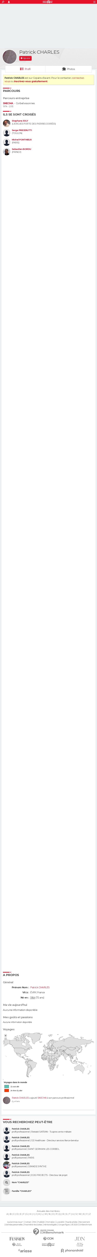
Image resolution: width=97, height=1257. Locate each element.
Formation (50, 1222)
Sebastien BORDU (21, 149)
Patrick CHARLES (20, 1098)
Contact (28, 1222)
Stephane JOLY (20, 121)
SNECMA (8, 103)
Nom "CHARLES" (20, 1182)
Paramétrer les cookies (33, 1225)
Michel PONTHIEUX (22, 140)
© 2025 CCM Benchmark (82, 1225)
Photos (71, 69)
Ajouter (26, 58)
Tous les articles (71, 1222)
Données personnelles (14, 1225)
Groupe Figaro (64, 1225)
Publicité (41, 1222)
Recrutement (84, 1222)
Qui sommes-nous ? (15, 1222)
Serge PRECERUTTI (22, 130)
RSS (34, 1222)
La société (60, 1222)
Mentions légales (50, 1225)
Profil (28, 69)
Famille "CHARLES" (21, 1191)
